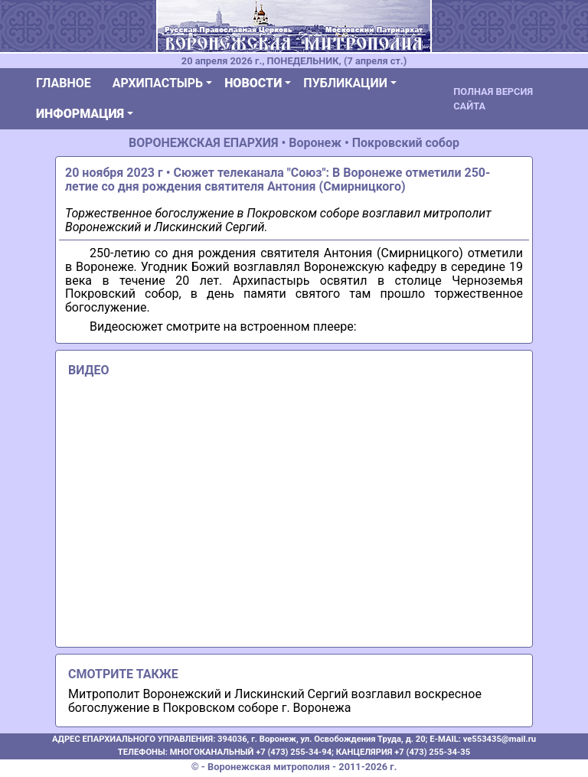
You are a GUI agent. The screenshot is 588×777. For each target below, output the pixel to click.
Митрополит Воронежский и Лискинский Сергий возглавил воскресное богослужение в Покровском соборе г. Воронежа (275, 701)
